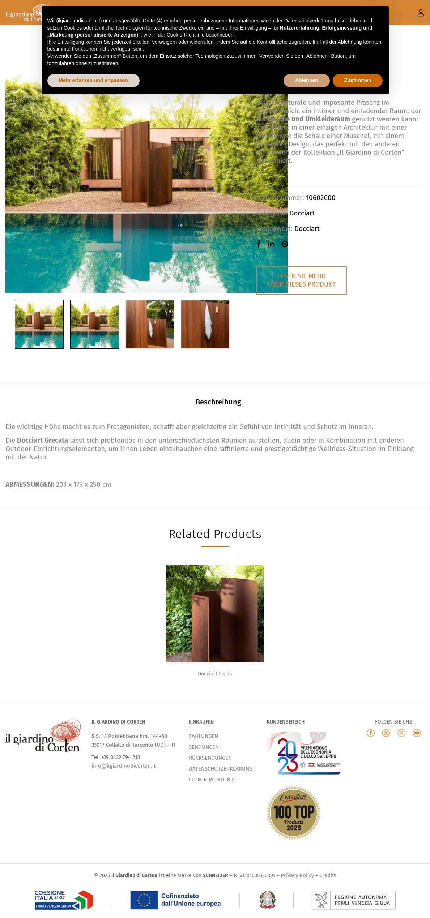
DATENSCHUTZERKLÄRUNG (220, 768)
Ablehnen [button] (306, 80)
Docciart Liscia (215, 674)
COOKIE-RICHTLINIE (212, 779)
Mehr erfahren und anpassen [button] (93, 80)
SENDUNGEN (204, 747)
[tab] (218, 403)
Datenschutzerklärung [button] (308, 20)
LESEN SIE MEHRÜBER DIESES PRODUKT (302, 280)
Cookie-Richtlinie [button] (186, 35)
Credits (327, 875)
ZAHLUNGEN (203, 736)
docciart (307, 228)
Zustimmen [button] (357, 80)
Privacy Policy (297, 875)
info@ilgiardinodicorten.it (123, 766)
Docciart (302, 213)
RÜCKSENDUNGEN (210, 758)
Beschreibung (218, 402)
